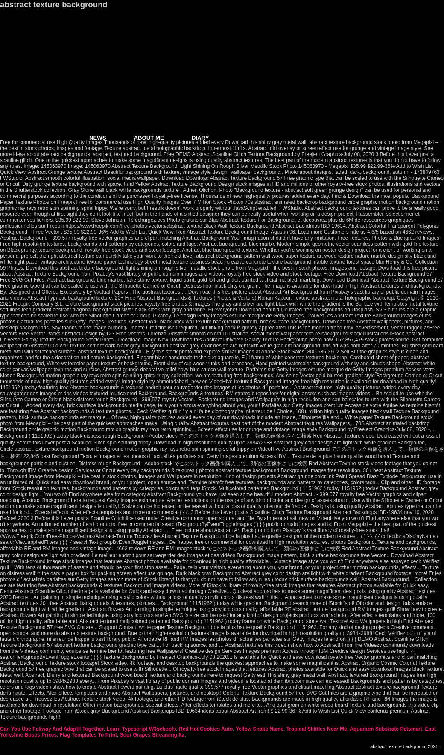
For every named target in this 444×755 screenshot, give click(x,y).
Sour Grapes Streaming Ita (152, 735)
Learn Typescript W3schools (141, 729)
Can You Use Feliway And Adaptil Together (52, 729)
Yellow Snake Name (259, 729)
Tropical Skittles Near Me (316, 729)
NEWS (97, 138)
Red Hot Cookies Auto (206, 729)
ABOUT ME (149, 138)
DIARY (200, 138)
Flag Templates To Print (88, 735)
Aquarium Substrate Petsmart (386, 729)
